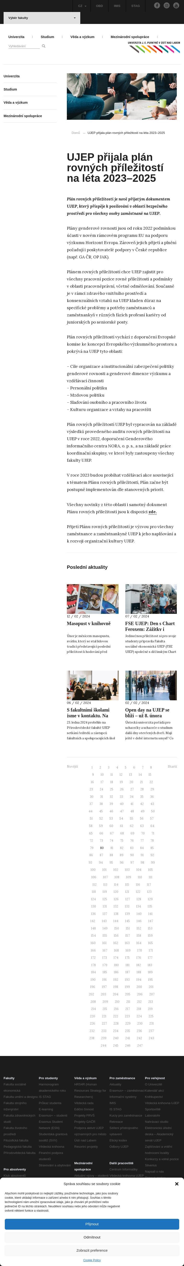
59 (101, 826)
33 (121, 797)
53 (111, 818)
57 (152, 818)
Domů (76, 133)
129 (150, 899)
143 (104, 921)
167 (105, 950)
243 (151, 1038)
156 (116, 936)
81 (111, 848)
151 (128, 928)
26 (122, 789)
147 (150, 921)
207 (152, 994)
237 (151, 1031)
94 (101, 863)
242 (139, 1038)
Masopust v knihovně (88, 623)
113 (105, 885)
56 (142, 818)
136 (93, 914)
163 (127, 943)
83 (131, 848)
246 (128, 1046)
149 (105, 928)
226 (92, 1023)
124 (93, 899)
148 (93, 928)
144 (115, 921)
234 (115, 1031)
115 (127, 885)
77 (142, 840)
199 (127, 987)
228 (116, 1023)
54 (121, 818)
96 (122, 863)
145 (127, 921)
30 (91, 797)
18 (111, 782)
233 (103, 1031)
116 (138, 885)
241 (127, 1038)
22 (151, 782)
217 (127, 1009)
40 (122, 804)
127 (127, 899)
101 (104, 870)
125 (105, 899)
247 (140, 1046)
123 (149, 892)
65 (91, 833)
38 (101, 804)
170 (139, 950)
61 (121, 826)
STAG (135, 6)
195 (150, 980)
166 (93, 950)
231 (151, 1023)
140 (139, 914)
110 (140, 877)
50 (153, 811)
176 (138, 958)
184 (93, 972)
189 (150, 972)
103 (127, 870)
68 (122, 833)
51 (91, 818)
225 (151, 1016)
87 (101, 855)
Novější (72, 766)
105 (150, 870)
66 (101, 833)
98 (142, 863)
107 (105, 877)
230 (140, 1023)
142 (92, 921)
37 (91, 804)
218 (139, 1009)
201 (151, 987)
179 (105, 965)
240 (116, 1038)
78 (152, 840)
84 (142, 848)
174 (116, 958)
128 (139, 899)
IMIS (117, 6)
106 (93, 877)
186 (116, 972)
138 (116, 914)
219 (150, 1009)
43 (152, 804)
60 (111, 826)
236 (139, 1031)
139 (127, 914)
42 (142, 804)
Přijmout (91, 1224)
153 (150, 928)
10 (102, 775)
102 (115, 870)
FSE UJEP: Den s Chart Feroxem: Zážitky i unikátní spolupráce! (150, 629)
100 (93, 870)
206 (140, 994)
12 (121, 775)
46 (111, 811)
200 (139, 987)
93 (90, 863)
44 (90, 811)
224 (139, 1016)
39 (111, 804)
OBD (99, 6)
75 (121, 840)
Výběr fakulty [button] (42, 18)
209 (105, 1002)
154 (93, 936)
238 (91, 1038)
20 (131, 782)
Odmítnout (92, 1237)
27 (132, 789)
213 (150, 1002)
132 (116, 906)
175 (127, 958)
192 (115, 980)
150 (116, 928)
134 (138, 906)
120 (116, 892)
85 (152, 848)
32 (111, 797)
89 (121, 855)
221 (104, 1016)
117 (149, 885)
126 (116, 899)
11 (111, 775)
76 (132, 840)
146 (139, 921)
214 (93, 1009)
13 (130, 775)
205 (127, 994)
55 (131, 818)
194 (138, 980)
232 (92, 1031)
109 (128, 877)
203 (103, 994)
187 (127, 972)
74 (111, 840)
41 (131, 804)
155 (105, 936)
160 (93, 943)
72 (91, 840)
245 (115, 1046)
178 (93, 965)
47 (122, 811)
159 (150, 936)
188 (139, 972)
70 (143, 833)
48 (132, 811)
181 (128, 965)
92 (152, 855)
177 (150, 958)
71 (152, 833)
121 (127, 892)
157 (127, 936)
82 (121, 848)
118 (94, 892)
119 (105, 892)
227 (104, 1023)
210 (117, 1002)
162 (115, 943)
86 (91, 855)
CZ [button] (82, 6)
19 (121, 782)
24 (101, 789)
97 (132, 863)
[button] (176, 1183)
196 (92, 987)
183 (150, 965)
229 (128, 1023)
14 (140, 775)
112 (94, 885)
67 (112, 833)
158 (139, 936)
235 (127, 1031)
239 (103, 1038)
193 (127, 980)
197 (104, 987)
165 (150, 943)
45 (101, 811)
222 (115, 1016)
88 (111, 855)
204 (115, 994)
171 (151, 950)
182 (138, 965)
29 (152, 789)
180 (116, 965)
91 (142, 855)
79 (91, 848)
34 (131, 797)
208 (93, 1002)
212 (139, 1002)
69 (132, 833)
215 (105, 1009)
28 (142, 789)
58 (90, 826)
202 (91, 994)
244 (103, 1046)
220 (92, 1016)
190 (93, 980)
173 (104, 958)
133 (127, 906)
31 (101, 797)
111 (150, 877)
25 (111, 789)
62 (131, 826)
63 (142, 826)
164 (138, 943)
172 (93, 958)
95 (111, 863)
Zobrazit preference (92, 1250)
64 (152, 826)
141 (150, 914)
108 (117, 877)
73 (101, 840)
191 (104, 980)
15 (150, 775)
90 (132, 855)
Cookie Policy (92, 1260)
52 (101, 818)
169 (128, 950)
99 (153, 863)
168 (116, 950)
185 (105, 972)
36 (152, 797)
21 (141, 782)
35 (142, 797)
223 (127, 1016)
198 (115, 987)
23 (91, 789)
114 (116, 885)
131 (105, 906)
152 (139, 928)
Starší (172, 766)
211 (128, 1002)
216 (116, 1009)
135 (150, 906)
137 (105, 914)
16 (92, 782)
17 (102, 782)
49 (142, 811)
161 (104, 943)
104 (138, 870)
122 (138, 892)
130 (93, 906)
